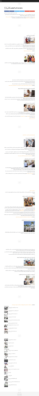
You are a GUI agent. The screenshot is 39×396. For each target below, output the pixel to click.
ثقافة (34, 210)
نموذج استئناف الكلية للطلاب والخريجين (12, 384)
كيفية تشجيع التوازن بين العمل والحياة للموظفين (13, 310)
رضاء (33, 116)
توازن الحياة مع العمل (9, 6)
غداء (27, 173)
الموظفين (28, 116)
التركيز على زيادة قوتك (32, 118)
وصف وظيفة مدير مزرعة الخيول (11, 353)
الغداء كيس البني (31, 173)
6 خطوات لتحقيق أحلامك (15, 304)
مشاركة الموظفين (23, 116)
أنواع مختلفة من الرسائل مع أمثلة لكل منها (12, 356)
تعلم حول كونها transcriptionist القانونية (12, 378)
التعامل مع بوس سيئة (20, 155)
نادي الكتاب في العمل (32, 190)
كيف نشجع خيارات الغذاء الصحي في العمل (12, 313)
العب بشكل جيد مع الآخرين (29, 85)
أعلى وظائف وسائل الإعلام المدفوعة (12, 339)
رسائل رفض (9, 372)
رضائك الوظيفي (28, 17)
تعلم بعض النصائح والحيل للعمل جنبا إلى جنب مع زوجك (14, 381)
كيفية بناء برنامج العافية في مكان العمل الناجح (13, 307)
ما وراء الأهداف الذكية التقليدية (28, 304)
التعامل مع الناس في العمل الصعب (21, 85)
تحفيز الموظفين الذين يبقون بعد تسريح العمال (13, 350)
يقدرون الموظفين (21, 210)
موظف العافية (5, 6)
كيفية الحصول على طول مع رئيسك (28, 155)
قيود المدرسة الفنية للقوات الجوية (11, 359)
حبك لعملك (24, 14)
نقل (21, 169)
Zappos (23, 209)
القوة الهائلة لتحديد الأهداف (21, 304)
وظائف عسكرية (10, 375)
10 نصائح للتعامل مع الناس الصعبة (13, 85)
